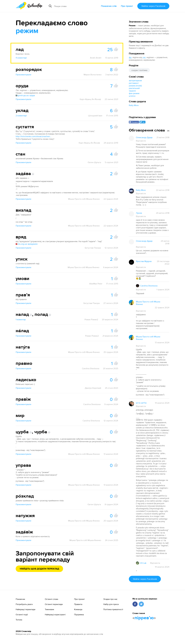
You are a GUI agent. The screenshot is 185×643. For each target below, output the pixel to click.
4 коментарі (21, 58)
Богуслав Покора (93, 248)
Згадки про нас (110, 599)
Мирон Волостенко (92, 74)
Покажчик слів (109, 6)
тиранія (132, 91)
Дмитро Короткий (93, 388)
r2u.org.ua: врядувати (27, 244)
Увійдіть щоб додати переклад (39, 569)
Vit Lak (143, 563)
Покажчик (20, 599)
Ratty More (134, 105)
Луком (139, 213)
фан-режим (134, 93)
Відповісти (141, 141)
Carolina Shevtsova (90, 368)
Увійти (153, 6)
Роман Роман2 (91, 319)
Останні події (22, 614)
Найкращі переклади (25, 609)
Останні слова (51, 599)
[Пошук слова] (73, 6)
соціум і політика (139, 70)
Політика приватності (113, 609)
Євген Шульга (94, 162)
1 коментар (21, 319)
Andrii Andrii (95, 58)
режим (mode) (135, 85)
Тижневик (49, 609)
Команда (78, 609)
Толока (19, 619)
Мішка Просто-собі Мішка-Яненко (84, 199)
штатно (132, 96)
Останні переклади (54, 604)
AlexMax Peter (95, 283)
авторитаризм (135, 80)
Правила (78, 604)
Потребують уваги (24, 604)
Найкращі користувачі (55, 614)
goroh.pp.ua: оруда (25, 95)
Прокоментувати (23, 74)
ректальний (134, 88)
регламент (134, 83)
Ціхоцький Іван (95, 115)
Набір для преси (111, 604)
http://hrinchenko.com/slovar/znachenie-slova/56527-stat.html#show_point (34, 136)
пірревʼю (144, 618)
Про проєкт (127, 6)
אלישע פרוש (141, 403)
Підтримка (79, 614)
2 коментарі (21, 115)
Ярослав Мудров (144, 261)
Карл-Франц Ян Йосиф (90, 99)
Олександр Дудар (144, 137)
